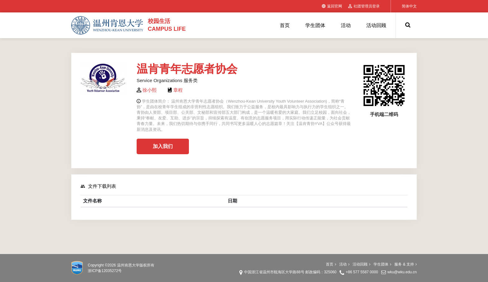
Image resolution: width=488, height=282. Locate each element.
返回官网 (332, 6)
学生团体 (315, 25)
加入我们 (163, 146)
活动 (346, 25)
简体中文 (409, 6)
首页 (285, 25)
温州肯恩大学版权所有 (135, 265)
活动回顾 (376, 25)
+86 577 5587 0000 (362, 272)
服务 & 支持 (405, 264)
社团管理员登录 (364, 6)
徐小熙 (150, 90)
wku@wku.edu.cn (402, 272)
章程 (178, 90)
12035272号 (111, 271)
